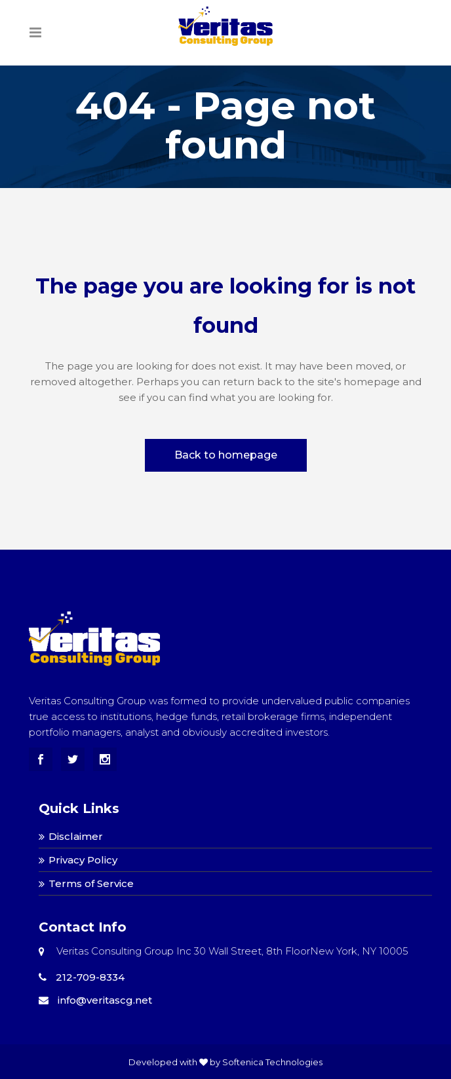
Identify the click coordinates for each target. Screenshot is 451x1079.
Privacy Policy (83, 860)
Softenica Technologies (272, 1062)
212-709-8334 (82, 977)
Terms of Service (91, 883)
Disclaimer (76, 836)
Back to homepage (225, 455)
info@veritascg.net (95, 1000)
